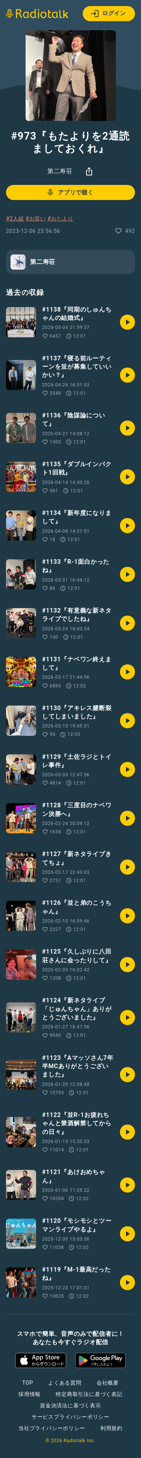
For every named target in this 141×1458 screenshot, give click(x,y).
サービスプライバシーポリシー (70, 1417)
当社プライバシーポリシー (51, 1428)
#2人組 (15, 219)
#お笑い (36, 219)
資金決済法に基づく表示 (70, 1405)
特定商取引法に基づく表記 (89, 1394)
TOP (27, 1383)
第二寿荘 (60, 171)
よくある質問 (65, 1383)
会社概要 (108, 1383)
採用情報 (29, 1394)
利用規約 (111, 1428)
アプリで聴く (70, 192)
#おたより (60, 219)
